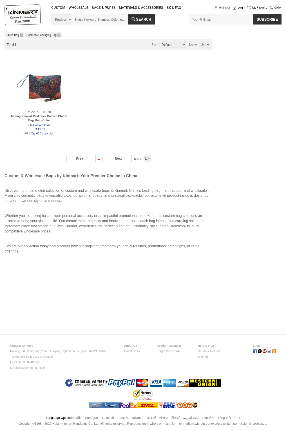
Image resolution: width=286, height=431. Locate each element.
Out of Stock (132, 351)
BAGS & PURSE (103, 8)
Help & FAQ (206, 345)
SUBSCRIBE (267, 19)
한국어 (163, 418)
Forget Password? (169, 351)
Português (92, 418)
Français (122, 418)
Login (241, 7)
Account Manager (169, 345)
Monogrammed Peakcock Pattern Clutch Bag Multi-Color (39, 118)
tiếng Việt (224, 418)
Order (278, 7)
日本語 (176, 418)
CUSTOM (58, 8)
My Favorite (259, 7)
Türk (237, 418)
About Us (130, 345)
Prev (79, 158)
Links (257, 345)
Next (118, 158)
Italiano (137, 418)
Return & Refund (209, 351)
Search (141, 19)
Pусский (150, 418)
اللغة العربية (191, 418)
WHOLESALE (78, 8)
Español (76, 418)
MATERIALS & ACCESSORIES (141, 8)
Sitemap (203, 356)
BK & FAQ (174, 8)
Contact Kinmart (21, 345)
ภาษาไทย (208, 418)
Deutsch (108, 418)
